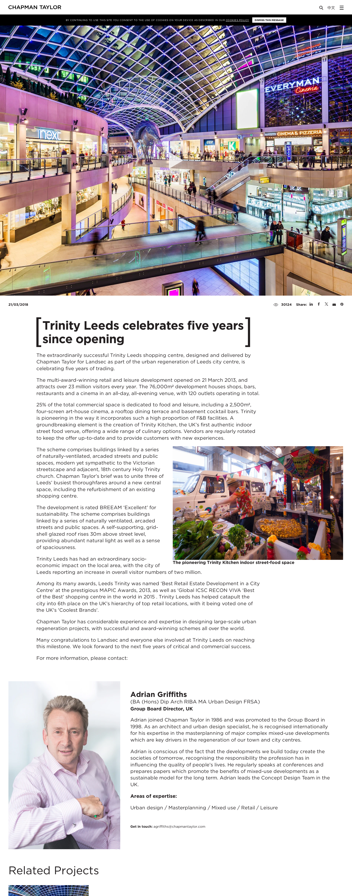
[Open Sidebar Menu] (342, 8)
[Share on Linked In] (311, 304)
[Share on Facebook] (318, 304)
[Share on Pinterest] (342, 304)
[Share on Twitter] (326, 304)
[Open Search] (321, 9)
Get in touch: (167, 826)
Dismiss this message (269, 20)
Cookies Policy (237, 20)
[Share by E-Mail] (334, 304)
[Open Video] (176, 160)
